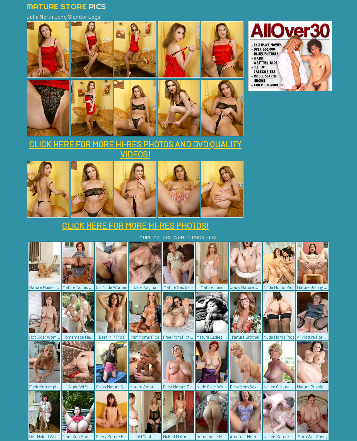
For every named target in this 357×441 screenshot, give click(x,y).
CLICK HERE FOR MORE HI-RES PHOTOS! (135, 225)
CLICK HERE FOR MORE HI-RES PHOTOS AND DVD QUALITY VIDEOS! (135, 149)
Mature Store (66, 6)
